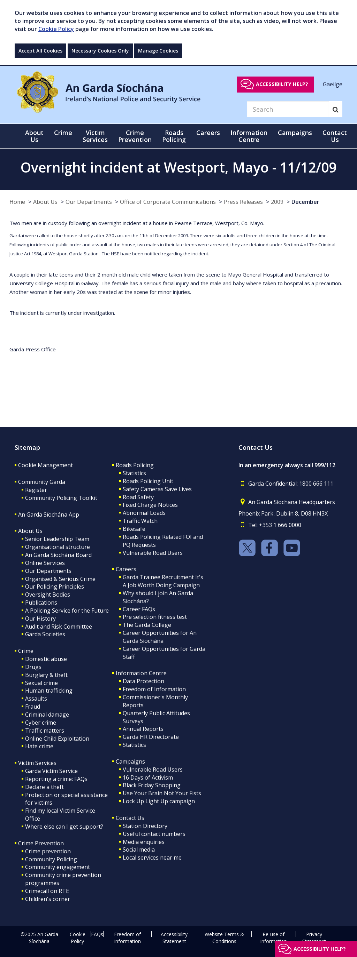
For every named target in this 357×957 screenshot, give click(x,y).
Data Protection (143, 681)
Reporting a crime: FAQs (56, 779)
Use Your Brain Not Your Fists (162, 793)
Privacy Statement (314, 937)
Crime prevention (48, 851)
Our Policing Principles (54, 586)
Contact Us (130, 818)
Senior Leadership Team (57, 539)
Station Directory (145, 826)
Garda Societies (45, 634)
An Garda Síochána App (48, 514)
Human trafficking (49, 690)
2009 (277, 202)
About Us (45, 202)
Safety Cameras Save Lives (157, 489)
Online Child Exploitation (57, 738)
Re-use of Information (273, 937)
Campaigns (130, 761)
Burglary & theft (46, 675)
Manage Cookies (158, 50)
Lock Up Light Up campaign (159, 801)
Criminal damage (47, 714)
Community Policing (51, 859)
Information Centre (141, 673)
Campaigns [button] (295, 132)
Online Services (45, 563)
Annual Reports (143, 729)
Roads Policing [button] (174, 136)
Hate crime (39, 746)
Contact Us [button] (334, 136)
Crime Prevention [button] (135, 136)
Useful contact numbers (154, 834)
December (305, 202)
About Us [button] (34, 136)
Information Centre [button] (248, 136)
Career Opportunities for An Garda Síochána (160, 637)
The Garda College (147, 625)
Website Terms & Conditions (224, 937)
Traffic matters (44, 730)
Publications (41, 602)
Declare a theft (44, 787)
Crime (25, 651)
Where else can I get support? (64, 826)
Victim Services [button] (95, 136)
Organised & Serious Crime (60, 579)
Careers (126, 569)
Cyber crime (40, 722)
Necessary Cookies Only (100, 50)
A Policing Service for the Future (67, 610)
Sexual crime (41, 683)
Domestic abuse (46, 659)
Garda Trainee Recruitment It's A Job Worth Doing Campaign (163, 581)
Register (36, 490)
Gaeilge (332, 84)
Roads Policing (135, 465)
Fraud (32, 706)
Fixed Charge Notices (150, 505)
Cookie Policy (56, 29)
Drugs (33, 667)
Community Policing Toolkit (61, 498)
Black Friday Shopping (152, 785)
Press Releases (243, 202)
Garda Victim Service (51, 771)
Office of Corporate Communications (168, 202)
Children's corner (47, 899)
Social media (139, 849)
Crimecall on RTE (47, 891)
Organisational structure (57, 547)
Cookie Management (45, 465)
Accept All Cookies (40, 50)
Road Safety (138, 497)
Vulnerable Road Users (153, 553)
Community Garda (41, 482)
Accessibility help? (282, 84)
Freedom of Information (154, 689)
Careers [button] (208, 132)
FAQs (97, 934)
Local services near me (152, 857)
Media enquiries (144, 842)
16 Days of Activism (148, 777)
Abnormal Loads (144, 513)
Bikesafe (134, 529)
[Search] (288, 109)
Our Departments (89, 202)
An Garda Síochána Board (58, 555)
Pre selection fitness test (155, 617)
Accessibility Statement (174, 937)
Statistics (134, 473)
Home (17, 202)
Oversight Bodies (47, 594)
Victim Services (37, 763)
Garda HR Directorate (151, 737)
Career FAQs (139, 609)
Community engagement (57, 867)
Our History (40, 618)
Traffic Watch (140, 521)
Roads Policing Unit (148, 481)
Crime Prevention (41, 843)
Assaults (36, 698)
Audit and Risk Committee (58, 626)
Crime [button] (63, 132)
